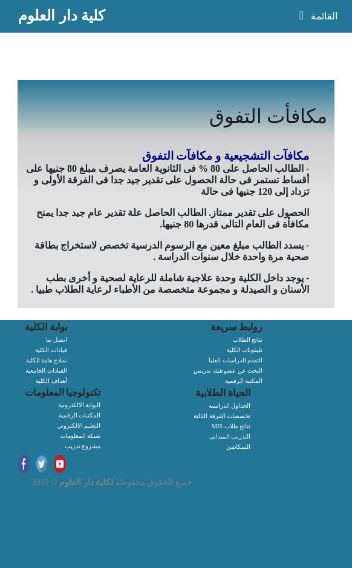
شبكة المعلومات (80, 436)
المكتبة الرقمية (244, 380)
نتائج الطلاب (248, 339)
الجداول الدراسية (230, 405)
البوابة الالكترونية (79, 405)
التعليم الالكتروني (79, 425)
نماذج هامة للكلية (46, 360)
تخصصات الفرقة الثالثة (222, 416)
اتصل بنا (56, 339)
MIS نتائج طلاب (231, 426)
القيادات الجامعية (46, 370)
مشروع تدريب (83, 446)
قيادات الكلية (51, 350)
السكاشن (238, 446)
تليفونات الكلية (245, 350)
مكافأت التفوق (268, 116)
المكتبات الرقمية (80, 415)
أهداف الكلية (51, 380)
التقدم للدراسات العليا (235, 360)
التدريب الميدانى (230, 436)
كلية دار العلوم (61, 15)
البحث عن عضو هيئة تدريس (228, 370)
